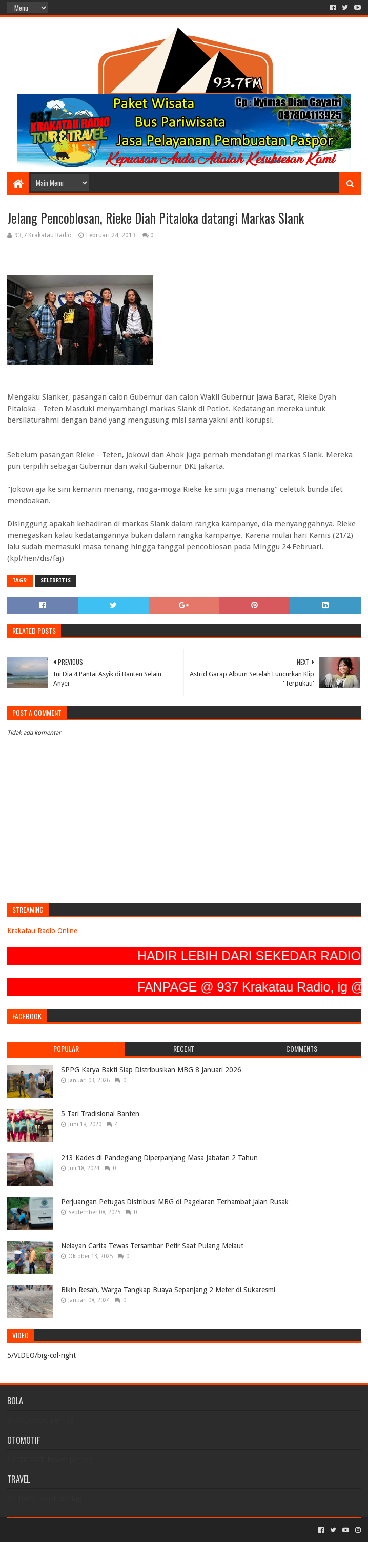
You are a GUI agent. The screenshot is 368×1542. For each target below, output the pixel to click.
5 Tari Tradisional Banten (100, 1114)
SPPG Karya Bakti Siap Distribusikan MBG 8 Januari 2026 (151, 1070)
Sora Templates (64, 1530)
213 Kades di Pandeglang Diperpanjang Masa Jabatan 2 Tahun (159, 1158)
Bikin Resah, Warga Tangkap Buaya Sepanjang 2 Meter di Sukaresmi (168, 1290)
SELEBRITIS (55, 580)
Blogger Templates (123, 1530)
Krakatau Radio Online (42, 931)
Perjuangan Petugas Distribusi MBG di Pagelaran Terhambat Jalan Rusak (175, 1202)
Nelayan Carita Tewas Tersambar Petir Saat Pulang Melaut (152, 1246)
